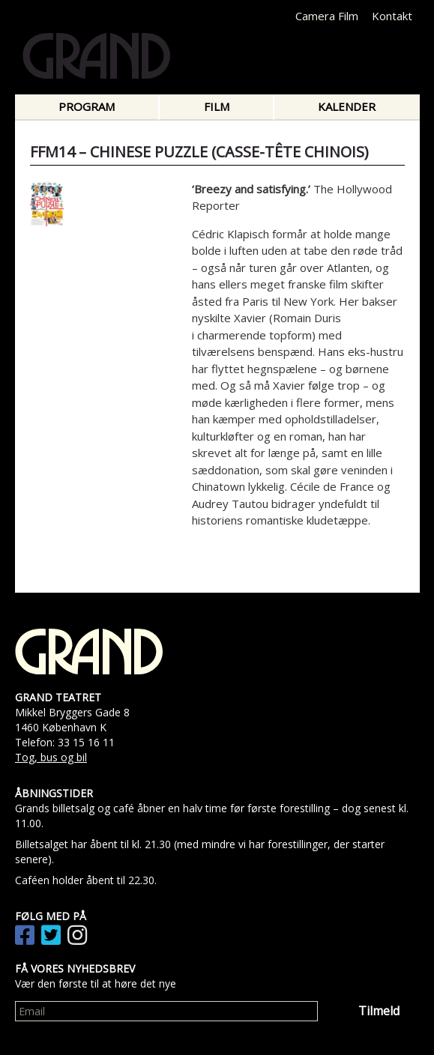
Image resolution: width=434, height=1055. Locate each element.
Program (86, 106)
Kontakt (392, 15)
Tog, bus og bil (51, 757)
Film (216, 106)
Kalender (347, 106)
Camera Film (326, 15)
